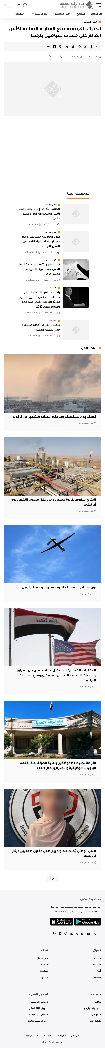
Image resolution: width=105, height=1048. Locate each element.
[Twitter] (94, 935)
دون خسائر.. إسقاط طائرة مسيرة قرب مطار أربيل (59, 588)
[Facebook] (100, 935)
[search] (25, 5)
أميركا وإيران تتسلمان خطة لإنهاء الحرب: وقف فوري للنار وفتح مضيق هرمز (39, 269)
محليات (52, 288)
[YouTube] (88, 935)
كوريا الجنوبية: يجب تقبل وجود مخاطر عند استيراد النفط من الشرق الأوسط (41, 242)
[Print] (54, 47)
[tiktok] (65, 935)
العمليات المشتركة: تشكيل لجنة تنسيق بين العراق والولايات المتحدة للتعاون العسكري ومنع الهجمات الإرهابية (56, 675)
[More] (48, 47)
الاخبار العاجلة (90, 22)
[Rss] (71, 935)
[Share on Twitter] (85, 47)
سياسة (53, 321)
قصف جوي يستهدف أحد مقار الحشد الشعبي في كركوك (54, 417)
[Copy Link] (61, 47)
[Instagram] (82, 935)
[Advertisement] (52, 155)
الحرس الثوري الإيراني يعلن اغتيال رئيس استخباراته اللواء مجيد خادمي (38, 214)
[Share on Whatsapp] (79, 47)
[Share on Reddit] (73, 47)
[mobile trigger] (97, 5)
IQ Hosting (57, 1042)
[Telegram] (77, 935)
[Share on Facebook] (91, 47)
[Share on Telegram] (67, 47)
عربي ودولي (50, 205)
